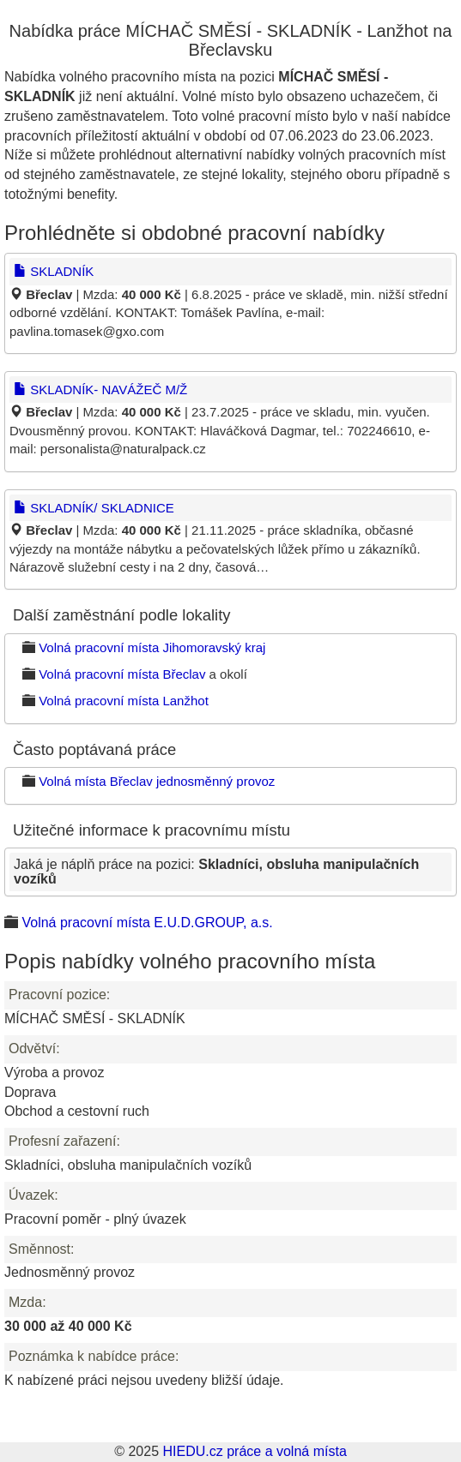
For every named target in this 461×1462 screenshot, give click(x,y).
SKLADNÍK (54, 271)
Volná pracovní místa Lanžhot (124, 700)
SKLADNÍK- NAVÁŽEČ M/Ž (100, 389)
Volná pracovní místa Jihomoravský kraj (152, 647)
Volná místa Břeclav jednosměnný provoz (157, 781)
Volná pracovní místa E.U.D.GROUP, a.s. (146, 922)
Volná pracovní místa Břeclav (122, 674)
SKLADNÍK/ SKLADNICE (94, 507)
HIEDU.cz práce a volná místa (254, 1451)
